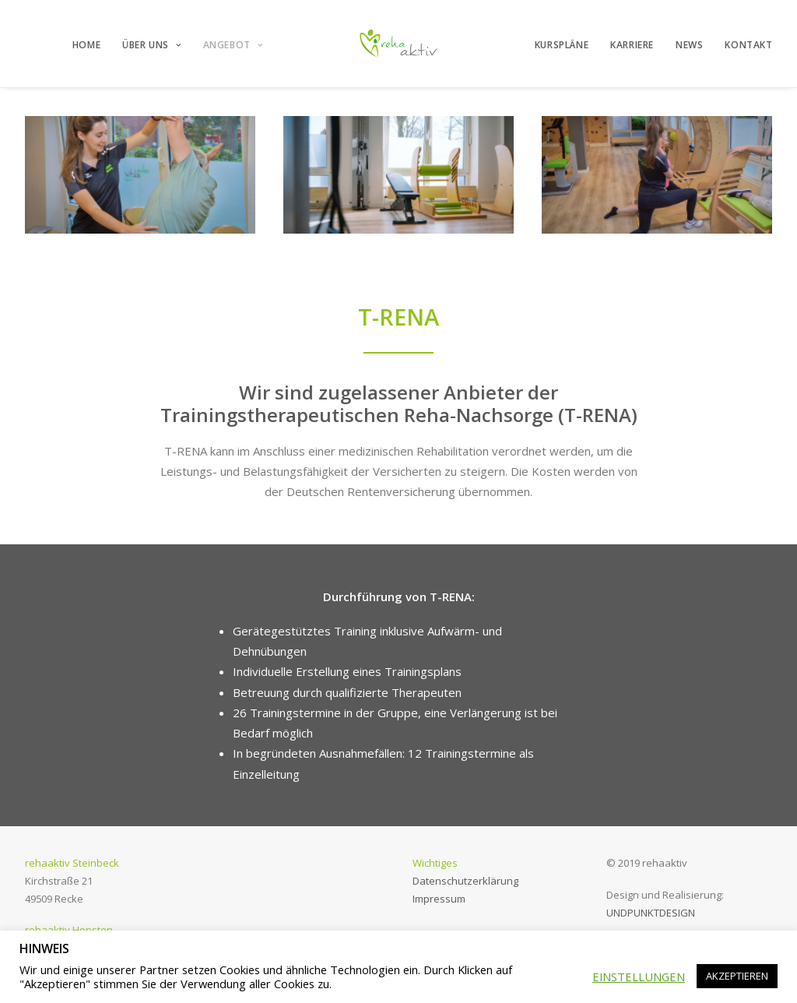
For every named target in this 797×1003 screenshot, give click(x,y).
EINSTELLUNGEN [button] (638, 977)
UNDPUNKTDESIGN (650, 913)
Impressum (439, 899)
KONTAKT (748, 44)
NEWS (689, 44)
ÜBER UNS (151, 44)
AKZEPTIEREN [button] (737, 976)
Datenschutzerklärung (465, 881)
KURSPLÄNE (561, 44)
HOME (86, 44)
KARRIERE (632, 44)
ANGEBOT (233, 44)
